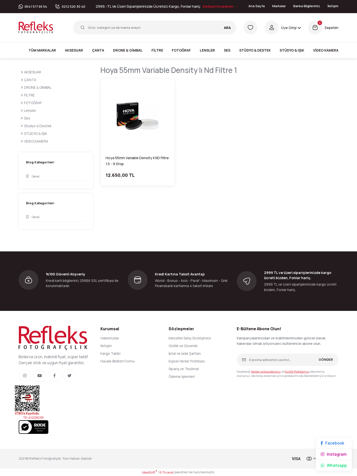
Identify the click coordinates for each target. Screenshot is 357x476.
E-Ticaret (167, 472)
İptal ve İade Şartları (185, 353)
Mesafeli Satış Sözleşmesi (190, 338)
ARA (227, 27)
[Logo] (36, 27)
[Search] (154, 27)
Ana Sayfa (256, 6)
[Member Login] (283, 27)
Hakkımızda (109, 338)
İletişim (332, 6)
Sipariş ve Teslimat (184, 368)
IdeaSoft (149, 472)
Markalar (279, 6)
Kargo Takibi (110, 353)
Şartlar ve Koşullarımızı (266, 371)
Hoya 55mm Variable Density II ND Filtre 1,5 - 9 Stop (137, 160)
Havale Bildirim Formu (117, 361)
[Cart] (323, 27)
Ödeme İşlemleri (182, 376)
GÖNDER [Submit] (326, 359)
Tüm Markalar (42, 50)
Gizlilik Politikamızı (297, 371)
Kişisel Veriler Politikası (187, 361)
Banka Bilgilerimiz (306, 6)
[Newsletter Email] (287, 360)
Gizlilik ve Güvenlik (183, 345)
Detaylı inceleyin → (220, 6)
